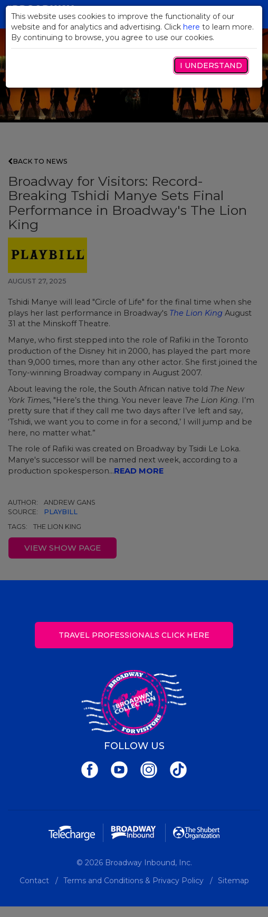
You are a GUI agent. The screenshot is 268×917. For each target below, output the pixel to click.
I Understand (211, 65)
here (191, 27)
